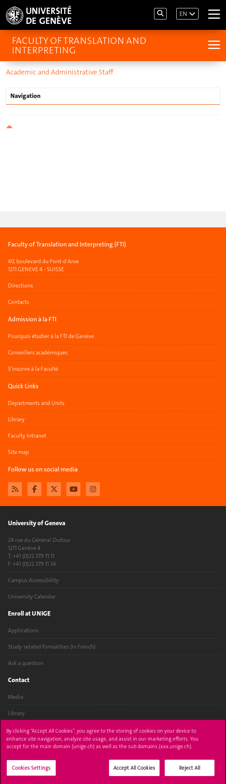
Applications (23, 630)
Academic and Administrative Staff (59, 72)
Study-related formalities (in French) (51, 646)
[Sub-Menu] (213, 46)
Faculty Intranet (27, 435)
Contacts (18, 301)
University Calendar (32, 596)
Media (15, 696)
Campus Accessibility (33, 580)
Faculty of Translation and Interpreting (79, 45)
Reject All (189, 770)
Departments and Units (36, 403)
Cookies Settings (31, 770)
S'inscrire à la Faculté (33, 368)
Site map (18, 452)
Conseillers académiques (38, 352)
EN (183, 14)
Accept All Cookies (134, 770)
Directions (20, 285)
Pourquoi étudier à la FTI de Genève (51, 336)
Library (16, 419)
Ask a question (25, 663)
